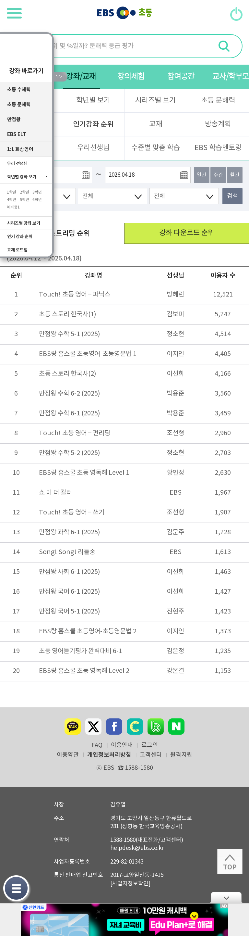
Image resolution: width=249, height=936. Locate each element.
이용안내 (122, 745)
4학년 (11, 198)
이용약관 (68, 755)
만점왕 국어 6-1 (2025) (69, 592)
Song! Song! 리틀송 (67, 552)
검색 (232, 196)
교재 (155, 124)
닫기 (226, 897)
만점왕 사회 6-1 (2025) (69, 572)
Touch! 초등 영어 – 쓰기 (71, 512)
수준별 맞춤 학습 (155, 148)
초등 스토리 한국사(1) (67, 314)
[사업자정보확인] (130, 883)
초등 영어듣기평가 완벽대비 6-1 (80, 651)
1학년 (11, 191)
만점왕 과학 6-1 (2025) (69, 532)
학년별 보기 (93, 100)
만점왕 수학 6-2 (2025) (69, 394)
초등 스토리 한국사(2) (67, 374)
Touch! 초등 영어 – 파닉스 (74, 294)
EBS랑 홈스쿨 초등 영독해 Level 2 (84, 671)
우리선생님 (93, 148)
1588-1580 (135, 768)
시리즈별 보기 (155, 100)
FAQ (96, 745)
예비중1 (13, 206)
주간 (218, 175)
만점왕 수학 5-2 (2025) (69, 453)
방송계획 (218, 124)
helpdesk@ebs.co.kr (137, 848)
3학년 (37, 191)
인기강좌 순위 (93, 124)
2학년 (24, 191)
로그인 (149, 745)
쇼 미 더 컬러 (55, 493)
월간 (235, 175)
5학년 (24, 198)
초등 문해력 (218, 100)
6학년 (37, 198)
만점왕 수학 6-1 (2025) (69, 413)
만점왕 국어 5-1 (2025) (69, 611)
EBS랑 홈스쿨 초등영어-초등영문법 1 (87, 354)
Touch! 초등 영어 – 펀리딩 (74, 433)
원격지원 (181, 755)
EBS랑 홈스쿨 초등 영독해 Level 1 (84, 473)
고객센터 (151, 755)
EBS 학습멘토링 (218, 148)
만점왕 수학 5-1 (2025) (69, 334)
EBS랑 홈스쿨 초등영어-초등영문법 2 (87, 631)
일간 (202, 175)
